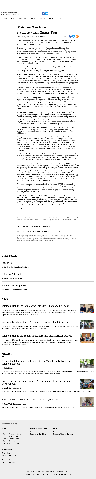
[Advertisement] (29, 5)
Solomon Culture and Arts (12, 441)
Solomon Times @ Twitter (63, 434)
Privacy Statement (9, 462)
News (13, 18)
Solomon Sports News (10, 439)
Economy (22, 18)
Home (5, 18)
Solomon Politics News (10, 436)
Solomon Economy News (11, 434)
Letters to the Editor (38, 434)
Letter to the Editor (52, 231)
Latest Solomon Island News (13, 432)
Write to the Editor (9, 455)
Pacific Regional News (10, 443)
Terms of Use (7, 460)
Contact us (6, 453)
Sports (32, 18)
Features (42, 18)
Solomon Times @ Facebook (64, 432)
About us (5, 457)
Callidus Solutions (64, 474)
